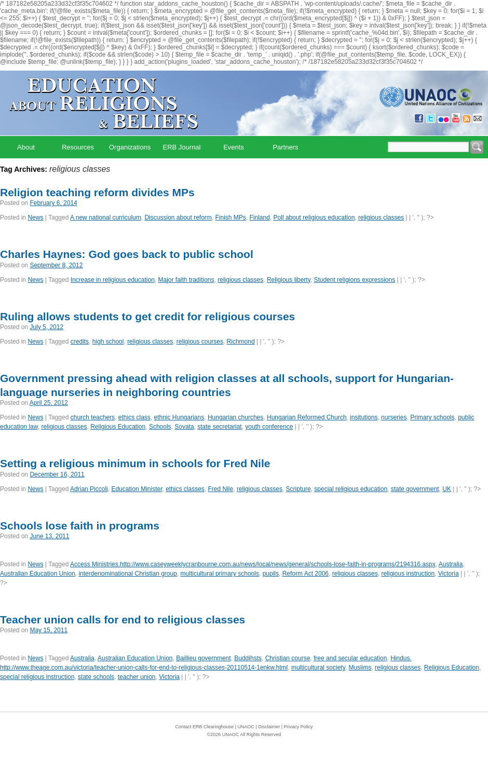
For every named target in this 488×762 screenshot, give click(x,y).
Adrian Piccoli (89, 489)
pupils (271, 573)
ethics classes (185, 489)
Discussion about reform (177, 217)
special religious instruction (37, 677)
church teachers (93, 417)
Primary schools (432, 417)
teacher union (137, 677)
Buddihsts (248, 658)
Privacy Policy (298, 726)
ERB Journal (182, 147)
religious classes (381, 217)
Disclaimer (269, 726)
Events (233, 147)
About (26, 147)
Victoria (448, 573)
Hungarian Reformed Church (306, 417)
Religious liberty (288, 279)
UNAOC (245, 726)
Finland (260, 217)
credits (80, 341)
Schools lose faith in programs (79, 526)
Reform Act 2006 (305, 573)
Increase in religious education (113, 279)
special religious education (350, 489)
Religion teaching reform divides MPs (97, 192)
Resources (78, 147)
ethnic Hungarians (179, 417)
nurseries (393, 417)
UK (446, 489)
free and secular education (350, 658)
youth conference (269, 426)
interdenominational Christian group (127, 573)
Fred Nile (221, 489)
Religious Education (117, 426)
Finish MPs (230, 217)
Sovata (184, 426)
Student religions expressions (354, 279)
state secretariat (219, 426)
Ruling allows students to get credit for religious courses (147, 316)
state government (415, 489)
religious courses (200, 341)
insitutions (363, 417)
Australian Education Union (37, 573)
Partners (285, 147)
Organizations (130, 147)
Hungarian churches (235, 417)
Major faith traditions (186, 279)
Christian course (287, 658)
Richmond (241, 341)
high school (108, 341)
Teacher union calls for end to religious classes (122, 619)
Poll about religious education (314, 217)
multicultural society (318, 667)
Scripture (298, 489)
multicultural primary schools (220, 573)
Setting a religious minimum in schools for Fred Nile (135, 463)
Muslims (359, 667)
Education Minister (136, 489)
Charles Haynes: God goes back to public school (126, 254)
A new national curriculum (105, 217)
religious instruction (408, 573)
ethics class (134, 417)
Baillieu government (203, 658)
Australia (451, 564)
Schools (160, 426)
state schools (96, 677)
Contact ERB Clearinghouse (204, 726)
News (35, 217)
